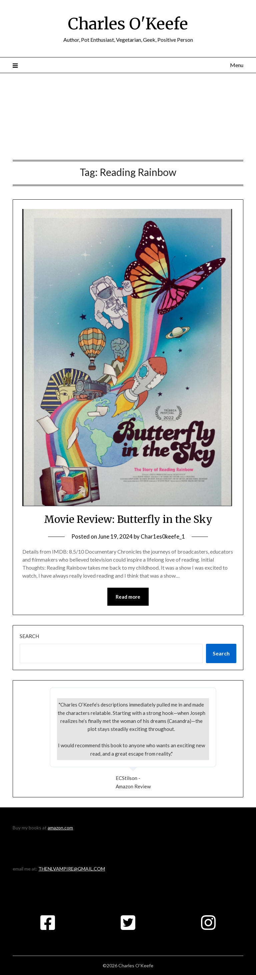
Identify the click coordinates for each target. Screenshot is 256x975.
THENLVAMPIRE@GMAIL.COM (71, 868)
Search (29, 636)
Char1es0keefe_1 (163, 536)
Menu (236, 65)
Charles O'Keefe (128, 24)
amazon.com (60, 827)
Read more (128, 597)
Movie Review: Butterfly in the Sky (128, 519)
